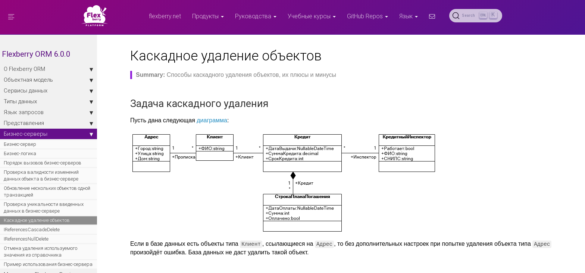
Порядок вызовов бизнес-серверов (42, 163)
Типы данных (48, 101)
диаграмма (212, 120)
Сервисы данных (48, 90)
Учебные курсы (312, 16)
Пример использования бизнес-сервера (48, 264)
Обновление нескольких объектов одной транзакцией (47, 191)
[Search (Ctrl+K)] (475, 15)
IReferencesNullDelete (26, 239)
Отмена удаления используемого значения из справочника (40, 251)
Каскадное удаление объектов (37, 220)
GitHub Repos (367, 16)
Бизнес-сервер (20, 144)
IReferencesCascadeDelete (32, 229)
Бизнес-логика (20, 153)
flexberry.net (165, 16)
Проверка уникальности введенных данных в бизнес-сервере (44, 207)
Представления (48, 123)
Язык (408, 16)
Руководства (255, 16)
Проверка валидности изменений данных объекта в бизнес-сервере (41, 175)
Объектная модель (48, 80)
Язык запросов (48, 112)
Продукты (208, 16)
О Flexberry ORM (48, 69)
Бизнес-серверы (48, 134)
